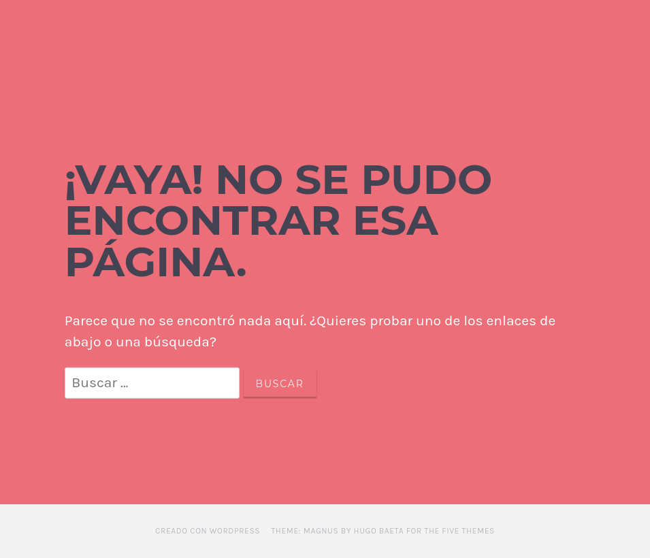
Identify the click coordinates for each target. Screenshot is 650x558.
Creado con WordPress (207, 531)
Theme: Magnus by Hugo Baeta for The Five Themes (383, 531)
